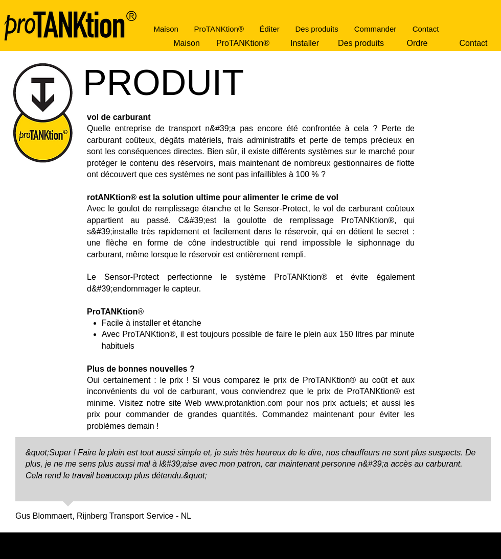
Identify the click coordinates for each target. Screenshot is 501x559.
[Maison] (186, 43)
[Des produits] (361, 43)
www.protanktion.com (244, 403)
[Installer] (305, 43)
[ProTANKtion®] (243, 43)
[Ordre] (417, 43)
